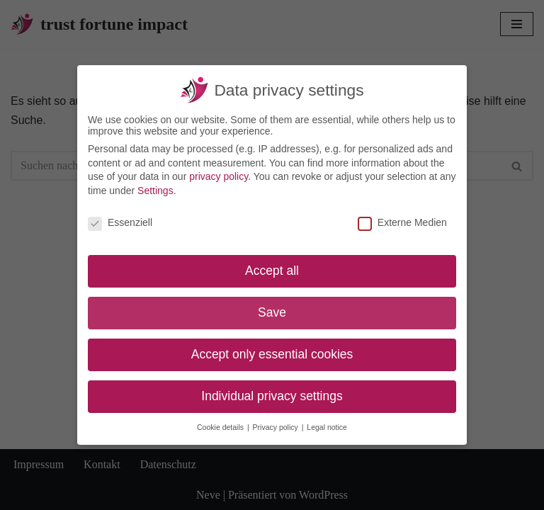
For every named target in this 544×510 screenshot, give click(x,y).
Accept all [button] (272, 271)
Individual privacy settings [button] (271, 396)
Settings (155, 190)
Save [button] (272, 312)
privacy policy (218, 176)
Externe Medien (402, 222)
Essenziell (120, 222)
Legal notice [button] (327, 427)
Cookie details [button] (221, 427)
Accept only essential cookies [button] (272, 354)
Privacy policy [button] (276, 427)
